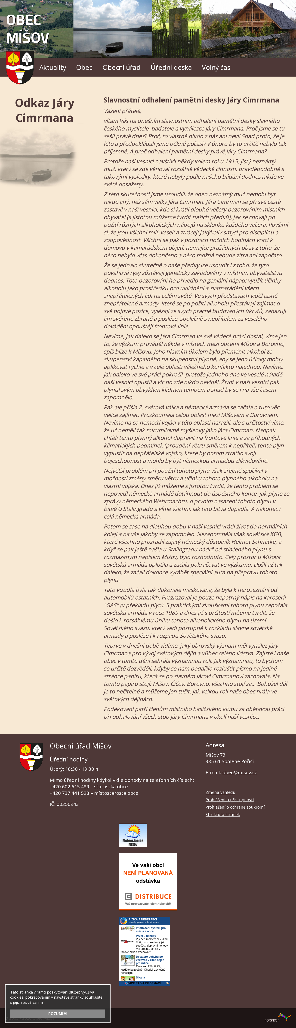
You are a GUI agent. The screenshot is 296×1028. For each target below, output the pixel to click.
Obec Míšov (27, 45)
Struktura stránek (223, 814)
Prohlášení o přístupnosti (230, 799)
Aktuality (52, 67)
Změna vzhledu (220, 792)
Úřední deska (171, 67)
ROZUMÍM (57, 1013)
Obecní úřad (121, 67)
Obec (84, 67)
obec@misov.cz (239, 772)
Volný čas (216, 67)
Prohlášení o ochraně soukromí (235, 807)
